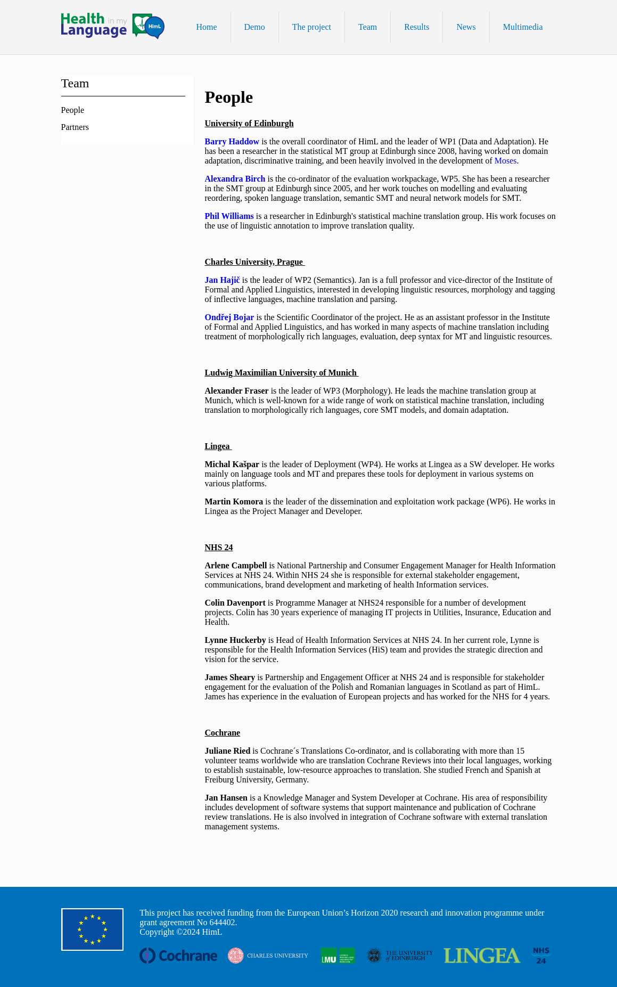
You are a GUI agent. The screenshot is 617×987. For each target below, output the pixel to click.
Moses (506, 160)
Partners (75, 127)
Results (416, 26)
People (73, 110)
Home (206, 26)
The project (311, 26)
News (465, 26)
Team (367, 26)
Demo (254, 26)
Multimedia (523, 26)
